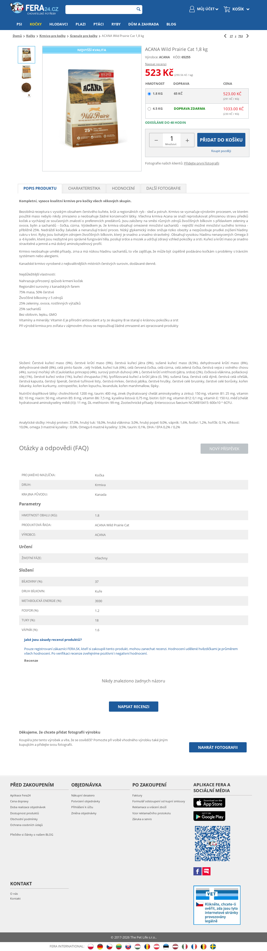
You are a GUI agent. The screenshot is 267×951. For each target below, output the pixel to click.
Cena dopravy (19, 801)
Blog (171, 24)
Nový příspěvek (224, 448)
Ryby (116, 24)
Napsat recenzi (155, 64)
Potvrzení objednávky (85, 801)
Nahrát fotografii (218, 747)
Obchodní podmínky (24, 819)
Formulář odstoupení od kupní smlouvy (158, 801)
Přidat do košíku (221, 140)
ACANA (164, 57)
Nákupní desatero (83, 795)
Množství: (171, 144)
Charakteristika (84, 188)
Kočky (36, 24)
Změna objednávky (83, 813)
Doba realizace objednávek (28, 807)
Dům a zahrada (143, 24)
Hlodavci (58, 24)
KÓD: (177, 57)
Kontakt (15, 898)
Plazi (81, 24)
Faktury (137, 795)
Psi (19, 24)
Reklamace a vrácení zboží (149, 807)
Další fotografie (163, 188)
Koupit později (221, 151)
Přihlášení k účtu (82, 807)
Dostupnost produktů (24, 813)
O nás (14, 893)
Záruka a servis (142, 819)
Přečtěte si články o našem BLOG (31, 834)
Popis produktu (40, 188)
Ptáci (98, 24)
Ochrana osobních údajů (26, 825)
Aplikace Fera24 (20, 795)
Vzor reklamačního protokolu (151, 813)
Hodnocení (123, 188)
